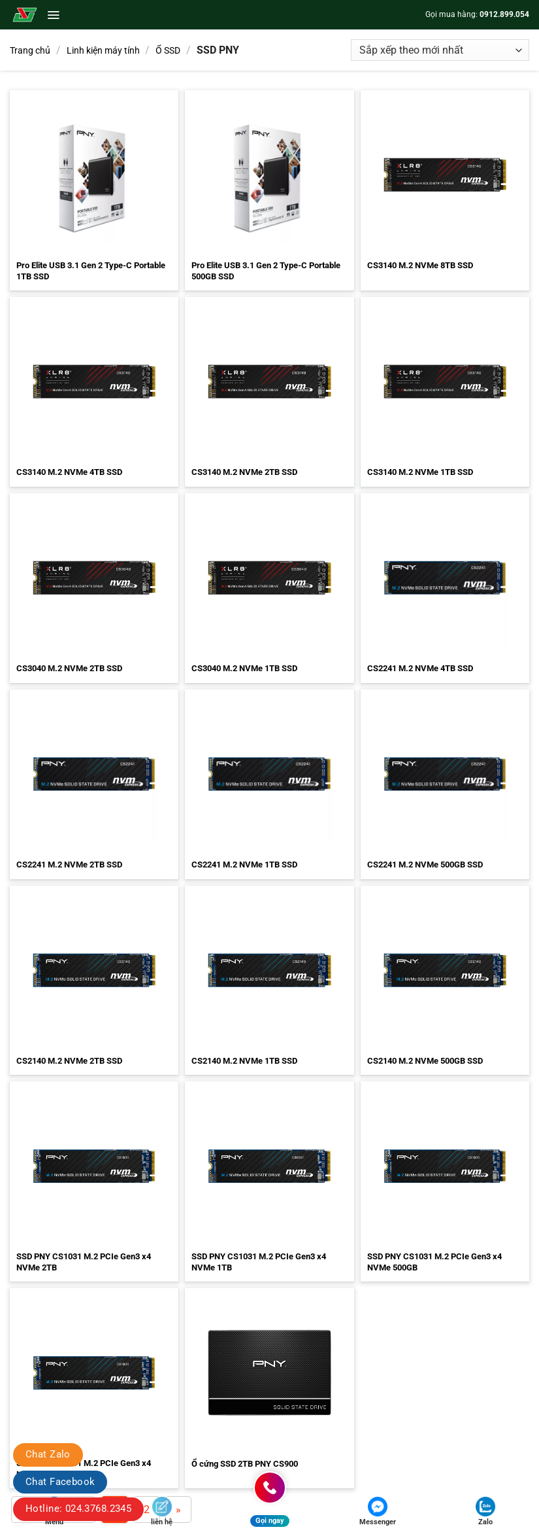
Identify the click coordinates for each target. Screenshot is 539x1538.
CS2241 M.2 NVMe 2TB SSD (69, 864)
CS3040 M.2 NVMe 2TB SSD (69, 668)
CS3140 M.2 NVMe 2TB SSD (244, 472)
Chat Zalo (48, 1454)
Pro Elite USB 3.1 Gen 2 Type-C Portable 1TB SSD (90, 270)
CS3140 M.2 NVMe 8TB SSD (420, 265)
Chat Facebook (60, 1482)
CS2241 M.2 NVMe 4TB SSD (420, 668)
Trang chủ (30, 50)
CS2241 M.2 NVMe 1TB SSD (244, 864)
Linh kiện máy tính (103, 50)
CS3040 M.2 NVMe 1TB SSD (244, 668)
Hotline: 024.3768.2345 (78, 1508)
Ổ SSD (167, 50)
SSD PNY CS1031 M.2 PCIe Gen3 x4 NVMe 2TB (83, 1261)
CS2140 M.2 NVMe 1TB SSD (244, 1061)
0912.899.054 (504, 14)
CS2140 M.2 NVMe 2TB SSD (69, 1061)
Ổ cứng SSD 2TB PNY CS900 (244, 1464)
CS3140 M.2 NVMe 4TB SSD (69, 472)
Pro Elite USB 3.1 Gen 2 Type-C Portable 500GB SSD (265, 270)
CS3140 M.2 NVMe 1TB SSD (420, 472)
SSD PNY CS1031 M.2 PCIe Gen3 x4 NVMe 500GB (434, 1261)
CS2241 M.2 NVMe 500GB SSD (425, 864)
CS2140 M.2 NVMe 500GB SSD (425, 1061)
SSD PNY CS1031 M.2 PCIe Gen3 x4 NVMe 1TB (258, 1261)
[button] (53, 15)
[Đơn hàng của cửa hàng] (440, 50)
